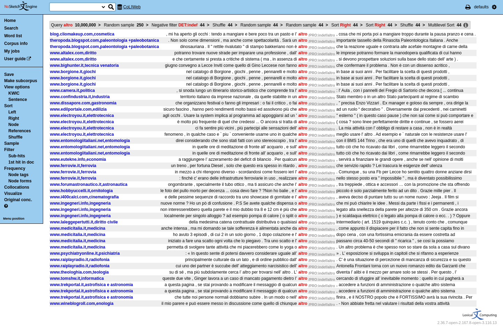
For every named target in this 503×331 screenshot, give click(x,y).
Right (13, 118)
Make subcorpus (20, 80)
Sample (11, 143)
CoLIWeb (132, 7)
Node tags (18, 174)
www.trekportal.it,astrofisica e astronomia (91, 284)
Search (11, 28)
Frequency (14, 168)
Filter (9, 149)
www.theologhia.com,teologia (79, 272)
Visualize (13, 193)
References (19, 130)
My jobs (12, 51)
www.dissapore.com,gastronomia (83, 103)
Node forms (20, 181)
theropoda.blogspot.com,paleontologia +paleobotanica (104, 40)
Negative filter (178, 25)
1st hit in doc (21, 162)
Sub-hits (16, 155)
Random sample (123, 25)
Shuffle (15, 137)
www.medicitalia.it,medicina (77, 228)
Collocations (16, 187)
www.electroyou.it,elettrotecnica (82, 115)
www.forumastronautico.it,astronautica (88, 184)
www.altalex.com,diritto (73, 52)
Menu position (13, 218)
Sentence (17, 99)
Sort (8, 105)
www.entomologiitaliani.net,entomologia (90, 140)
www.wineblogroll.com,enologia (81, 303)
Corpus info (15, 43)
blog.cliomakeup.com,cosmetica (82, 34)
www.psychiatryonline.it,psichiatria (85, 253)
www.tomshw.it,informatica (77, 278)
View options (17, 87)
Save (9, 74)
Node (13, 124)
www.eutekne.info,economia (78, 159)
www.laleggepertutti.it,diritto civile (84, 222)
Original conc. (18, 199)
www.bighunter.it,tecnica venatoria (84, 65)
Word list (13, 35)
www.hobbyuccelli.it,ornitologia (81, 190)
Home (10, 20)
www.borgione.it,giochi (73, 71)
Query (73, 25)
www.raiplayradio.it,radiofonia (80, 259)
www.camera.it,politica (72, 90)
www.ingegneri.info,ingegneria (80, 203)
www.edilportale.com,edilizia (78, 109)
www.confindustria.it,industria (80, 96)
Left (12, 112)
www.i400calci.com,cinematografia (84, 197)
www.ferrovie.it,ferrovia (73, 165)
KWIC (13, 93)
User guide (15, 58)
